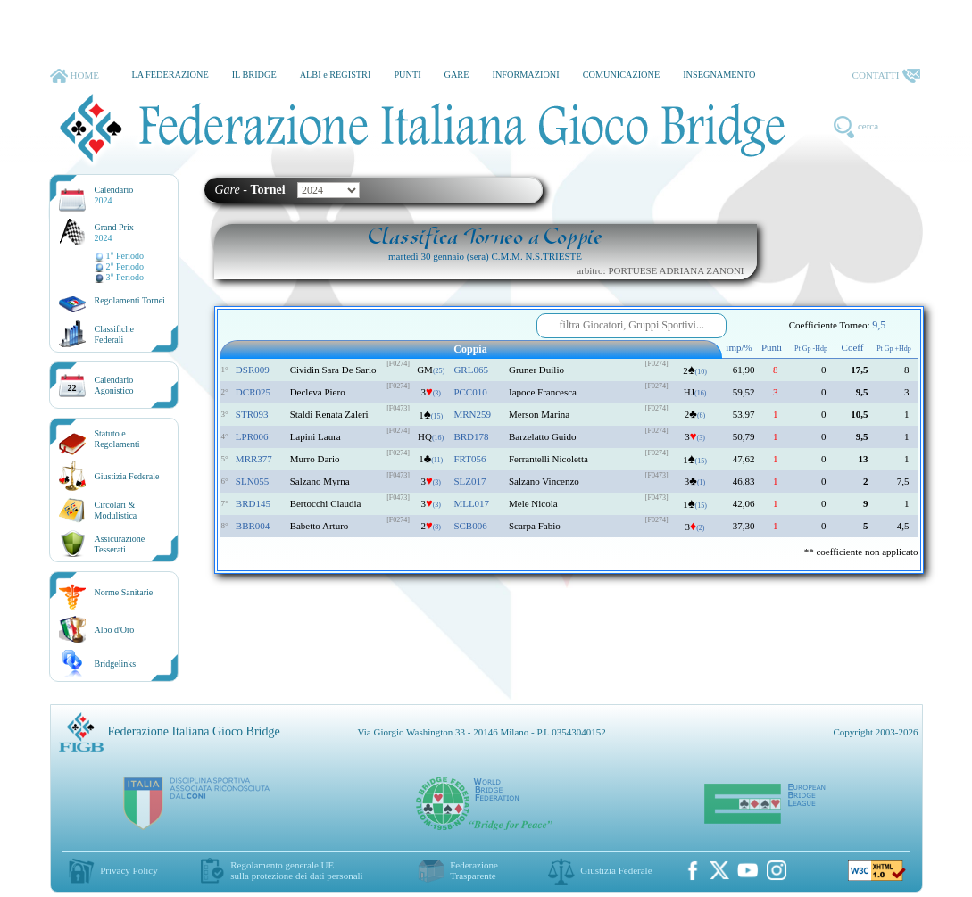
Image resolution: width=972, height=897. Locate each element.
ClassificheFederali (114, 334)
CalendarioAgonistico (114, 385)
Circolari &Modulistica (116, 510)
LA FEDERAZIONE (169, 74)
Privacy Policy (128, 870)
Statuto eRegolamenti (117, 438)
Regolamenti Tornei (130, 300)
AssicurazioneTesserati (120, 544)
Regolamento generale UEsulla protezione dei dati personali (296, 870)
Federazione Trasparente (474, 870)
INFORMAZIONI (525, 74)
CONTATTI (886, 76)
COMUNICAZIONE (621, 74)
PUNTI (407, 74)
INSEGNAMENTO (719, 74)
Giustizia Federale (127, 476)
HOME (74, 76)
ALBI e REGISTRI (335, 74)
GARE (456, 74)
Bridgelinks (116, 664)
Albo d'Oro (115, 630)
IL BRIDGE (254, 74)
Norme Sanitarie (124, 592)
